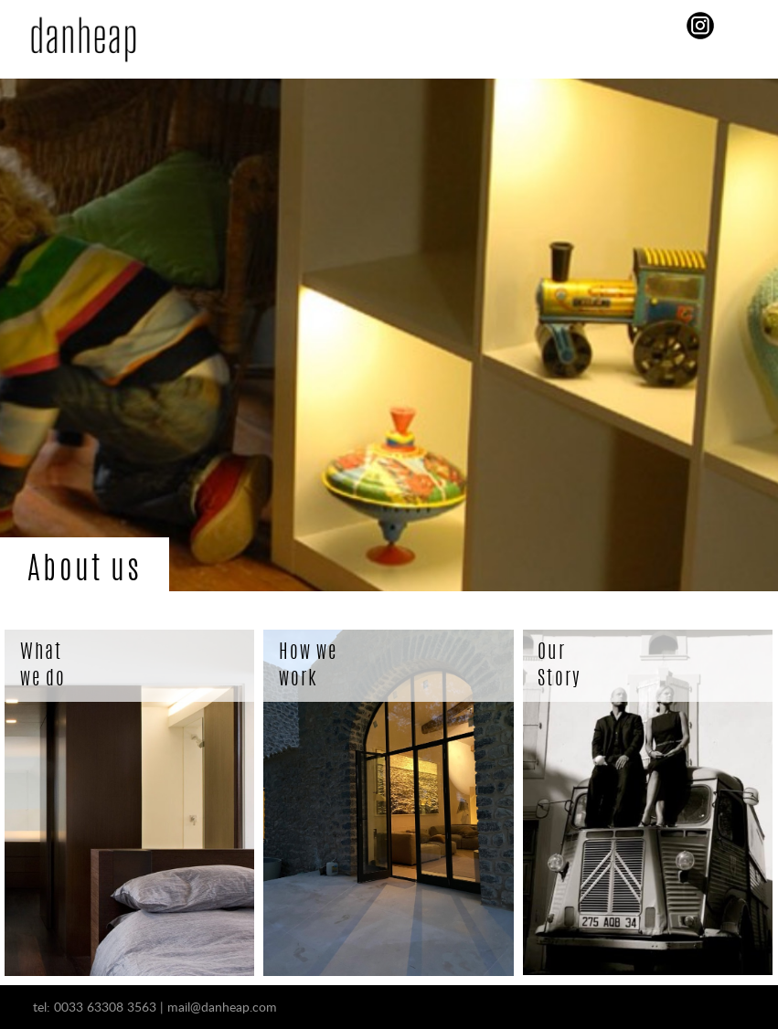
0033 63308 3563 (105, 1006)
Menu (384, 27)
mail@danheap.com (222, 1006)
